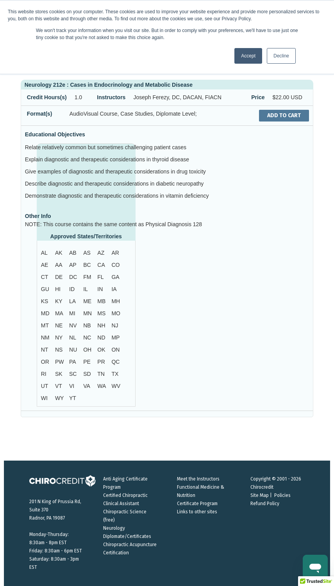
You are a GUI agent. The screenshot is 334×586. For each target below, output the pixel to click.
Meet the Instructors (198, 479)
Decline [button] (281, 56)
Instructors (111, 97)
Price (257, 97)
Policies (282, 495)
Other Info (38, 216)
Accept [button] (248, 56)
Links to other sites (197, 512)
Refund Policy (264, 503)
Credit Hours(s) (47, 97)
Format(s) (39, 114)
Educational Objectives (55, 134)
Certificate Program (197, 503)
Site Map (259, 495)
